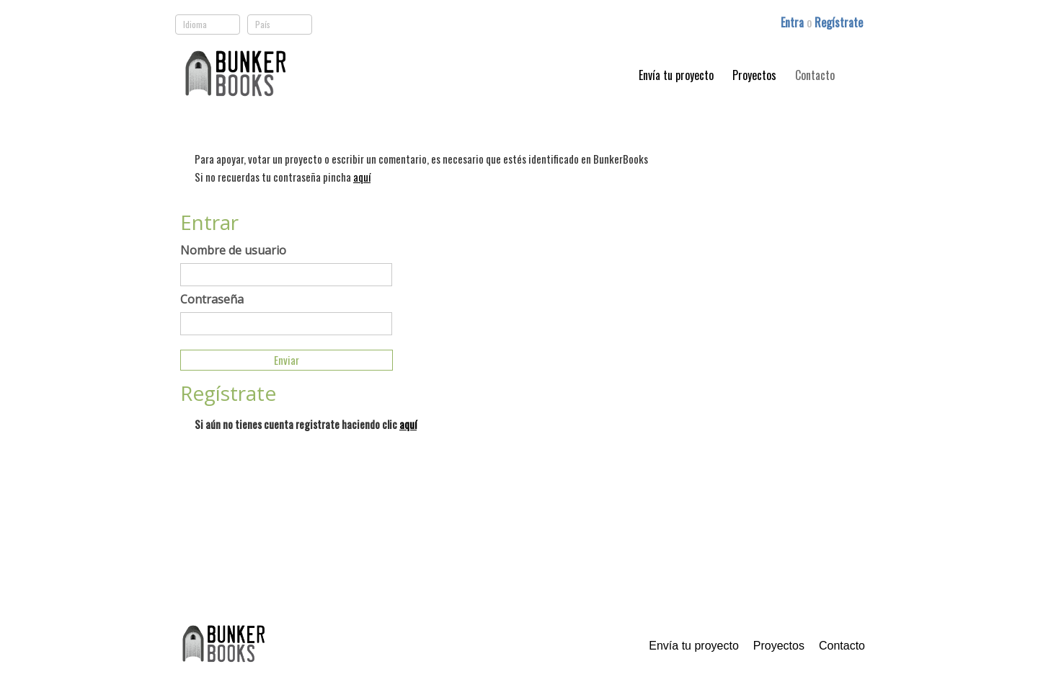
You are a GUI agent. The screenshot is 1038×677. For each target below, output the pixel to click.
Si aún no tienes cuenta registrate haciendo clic (306, 424)
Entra (794, 22)
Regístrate (839, 22)
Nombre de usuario (233, 250)
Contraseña (212, 299)
